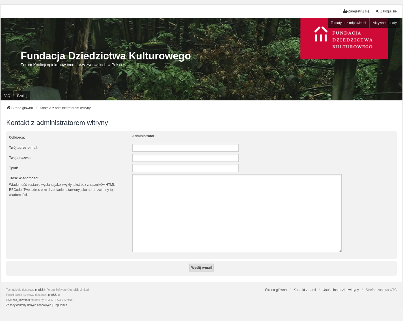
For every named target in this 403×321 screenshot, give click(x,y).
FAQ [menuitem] (6, 96)
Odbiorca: (17, 137)
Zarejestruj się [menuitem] (356, 11)
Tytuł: (13, 168)
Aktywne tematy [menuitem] (385, 23)
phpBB (39, 283)
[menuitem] (28, 298)
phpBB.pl (54, 288)
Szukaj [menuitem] (22, 96)
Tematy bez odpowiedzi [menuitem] (348, 23)
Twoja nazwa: (20, 158)
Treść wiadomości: (24, 178)
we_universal (21, 293)
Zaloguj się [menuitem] (386, 11)
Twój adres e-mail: (23, 148)
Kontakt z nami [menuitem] (305, 283)
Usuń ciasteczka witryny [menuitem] (341, 283)
